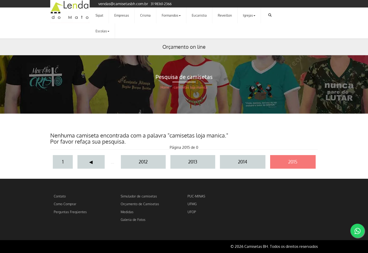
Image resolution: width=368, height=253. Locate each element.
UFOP (192, 212)
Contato (60, 196)
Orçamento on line (184, 46)
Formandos (171, 15)
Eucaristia (199, 15)
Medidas (127, 212)
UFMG (192, 204)
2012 (143, 162)
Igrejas (249, 15)
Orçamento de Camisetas (140, 204)
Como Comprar (65, 204)
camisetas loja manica (190, 87)
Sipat (99, 15)
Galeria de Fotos (133, 219)
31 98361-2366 (161, 4)
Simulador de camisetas (139, 196)
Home (165, 87)
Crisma (145, 15)
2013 (192, 162)
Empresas (121, 15)
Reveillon (225, 15)
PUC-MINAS (196, 196)
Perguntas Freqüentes (70, 212)
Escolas (102, 31)
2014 (242, 162)
